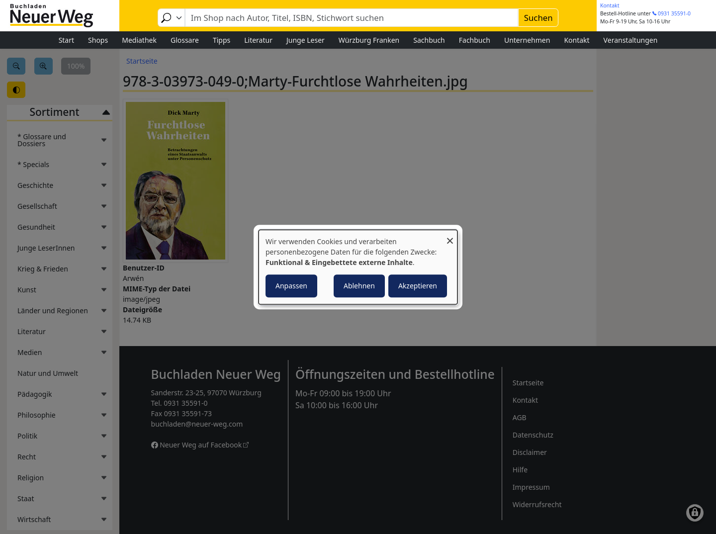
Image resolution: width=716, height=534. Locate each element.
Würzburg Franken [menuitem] (369, 40)
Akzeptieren (417, 285)
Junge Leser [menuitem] (305, 40)
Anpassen (291, 285)
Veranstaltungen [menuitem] (631, 40)
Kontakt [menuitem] (576, 40)
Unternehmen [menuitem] (527, 40)
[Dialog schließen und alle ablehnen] (450, 236)
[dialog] (358, 267)
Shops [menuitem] (98, 40)
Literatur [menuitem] (258, 40)
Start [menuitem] (66, 40)
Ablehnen (359, 285)
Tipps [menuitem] (221, 40)
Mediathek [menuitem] (139, 40)
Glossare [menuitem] (185, 40)
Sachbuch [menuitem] (429, 40)
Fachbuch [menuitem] (474, 40)
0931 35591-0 (674, 13)
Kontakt (609, 5)
